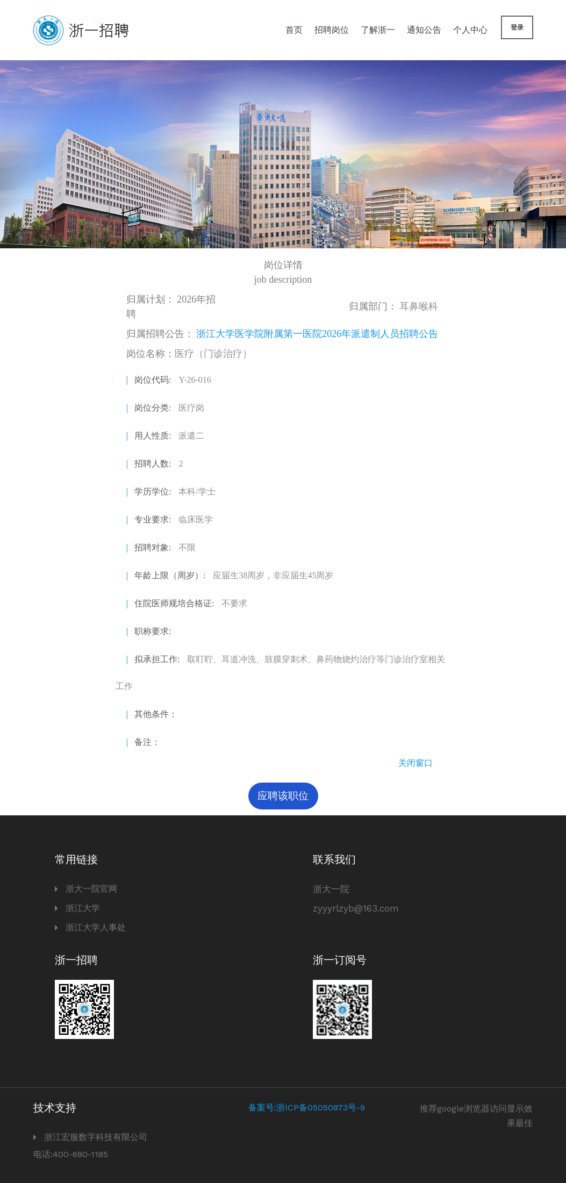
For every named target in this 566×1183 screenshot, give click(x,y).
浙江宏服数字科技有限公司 (95, 1137)
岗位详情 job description (283, 272)
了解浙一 (378, 30)
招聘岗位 (331, 30)
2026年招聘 (171, 306)
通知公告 (424, 30)
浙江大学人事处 (96, 927)
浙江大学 (83, 908)
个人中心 (470, 30)
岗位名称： (189, 353)
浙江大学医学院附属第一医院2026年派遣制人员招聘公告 (317, 333)
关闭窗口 (415, 763)
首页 (294, 30)
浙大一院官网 (91, 889)
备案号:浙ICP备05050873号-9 (306, 1107)
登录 (517, 27)
